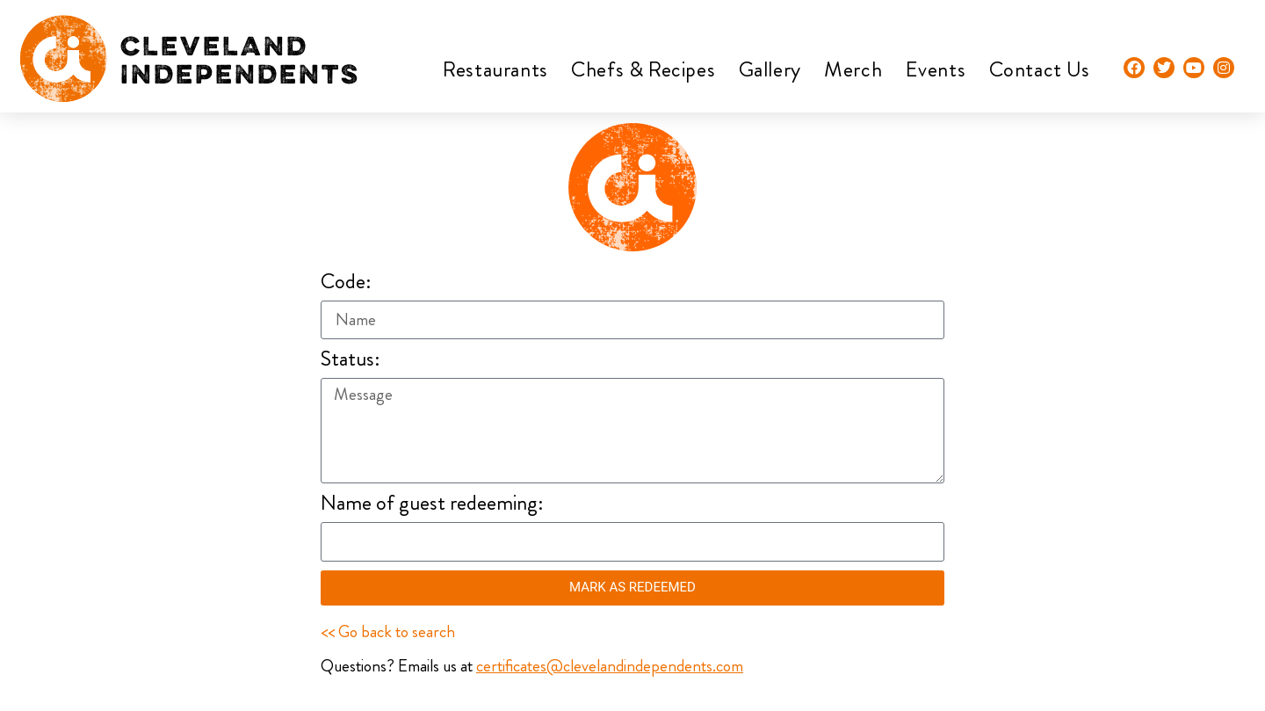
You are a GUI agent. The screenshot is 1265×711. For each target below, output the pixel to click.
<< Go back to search (388, 631)
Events (936, 69)
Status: (350, 361)
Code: (346, 283)
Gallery (770, 69)
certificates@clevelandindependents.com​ (609, 666)
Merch (853, 69)
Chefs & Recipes (643, 69)
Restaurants (495, 69)
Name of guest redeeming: (432, 505)
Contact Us (1039, 69)
